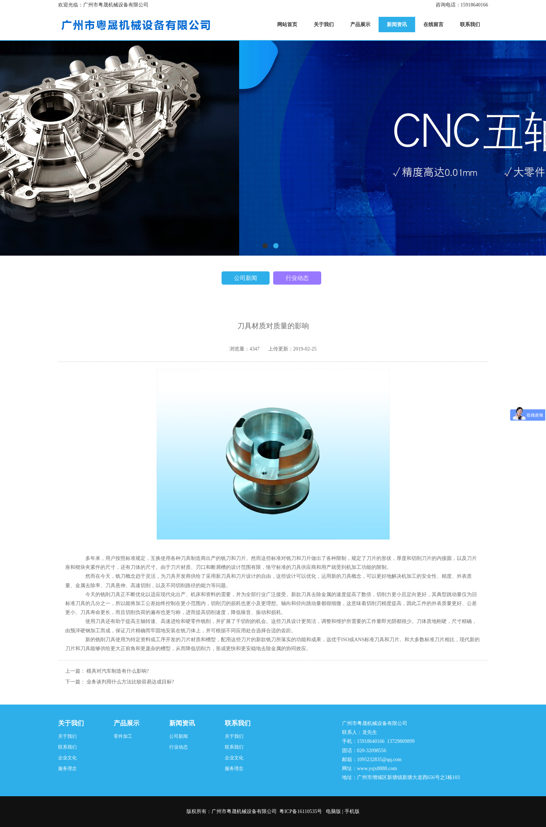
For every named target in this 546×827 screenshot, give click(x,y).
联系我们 (67, 747)
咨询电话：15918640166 (462, 5)
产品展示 (126, 723)
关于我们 (71, 723)
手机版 (352, 811)
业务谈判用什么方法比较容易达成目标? (130, 682)
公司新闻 (245, 278)
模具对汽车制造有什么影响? (117, 671)
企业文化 (67, 757)
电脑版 (333, 811)
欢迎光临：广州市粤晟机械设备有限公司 (103, 5)
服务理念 (67, 768)
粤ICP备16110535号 (300, 811)
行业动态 (297, 278)
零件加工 (123, 736)
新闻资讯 (182, 723)
